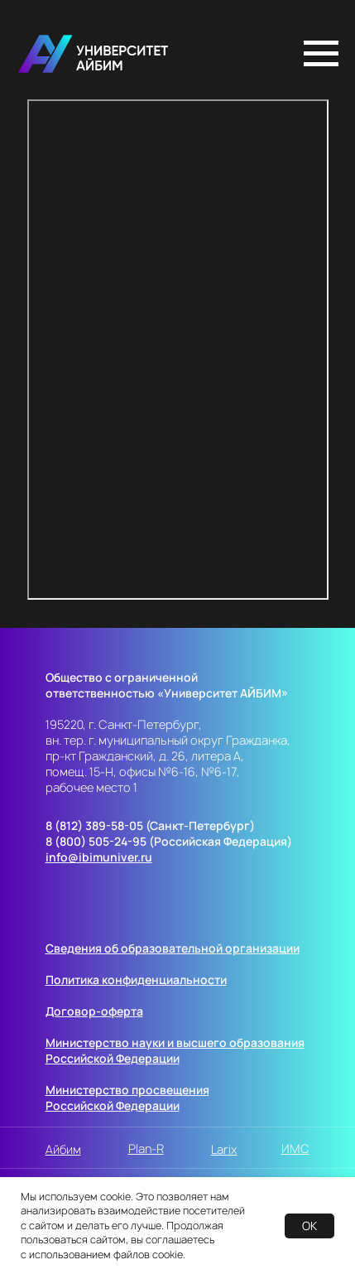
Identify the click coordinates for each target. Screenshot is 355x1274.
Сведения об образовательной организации (173, 948)
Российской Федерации (113, 1058)
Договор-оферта (94, 1011)
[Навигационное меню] (321, 54)
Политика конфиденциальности (136, 979)
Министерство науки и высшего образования (175, 1042)
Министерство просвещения (127, 1090)
